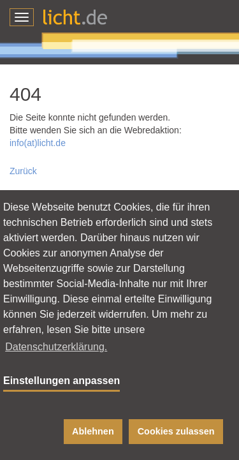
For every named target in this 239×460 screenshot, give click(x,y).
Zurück (23, 171)
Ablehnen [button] (93, 431)
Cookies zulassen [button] (176, 431)
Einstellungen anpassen (61, 380)
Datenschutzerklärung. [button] (56, 346)
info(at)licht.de (38, 143)
